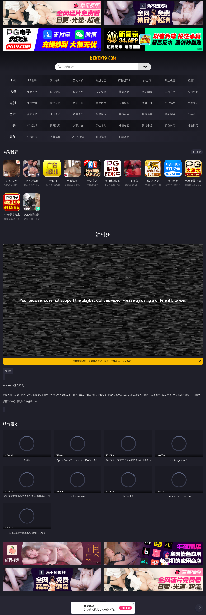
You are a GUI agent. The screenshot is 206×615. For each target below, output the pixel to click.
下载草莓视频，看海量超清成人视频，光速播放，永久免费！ (137, 361)
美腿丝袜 (124, 114)
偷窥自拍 (32, 114)
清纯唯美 (147, 114)
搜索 (144, 66)
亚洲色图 (55, 114)
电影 (12, 103)
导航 (12, 136)
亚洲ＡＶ (32, 91)
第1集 (8, 370)
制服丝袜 (124, 103)
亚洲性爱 (32, 103)
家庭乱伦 (55, 125)
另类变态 (193, 103)
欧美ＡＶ (78, 91)
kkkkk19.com (103, 58)
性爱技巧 (193, 125)
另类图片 (193, 114)
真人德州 (55, 80)
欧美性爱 (101, 103)
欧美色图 (78, 114)
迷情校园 (124, 125)
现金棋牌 (170, 80)
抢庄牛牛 (193, 80)
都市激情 (32, 125)
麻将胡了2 (124, 80)
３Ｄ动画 (101, 91)
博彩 (12, 80)
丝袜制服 (147, 91)
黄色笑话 (170, 125)
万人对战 (78, 80)
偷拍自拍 (55, 103)
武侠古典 (101, 125)
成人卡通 (78, 103)
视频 (12, 91)
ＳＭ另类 (193, 91)
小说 (12, 125)
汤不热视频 (78, 136)
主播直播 (170, 91)
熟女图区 (170, 114)
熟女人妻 (124, 91)
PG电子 (32, 80)
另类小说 (147, 125)
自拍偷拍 (55, 91)
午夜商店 (32, 136)
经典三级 (147, 103)
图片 (12, 114)
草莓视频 (55, 136)
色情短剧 (124, 136)
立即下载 (125, 607)
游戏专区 (101, 80)
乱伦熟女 (170, 103)
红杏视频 (101, 136)
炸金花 (147, 80)
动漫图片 (101, 114)
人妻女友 (78, 125)
